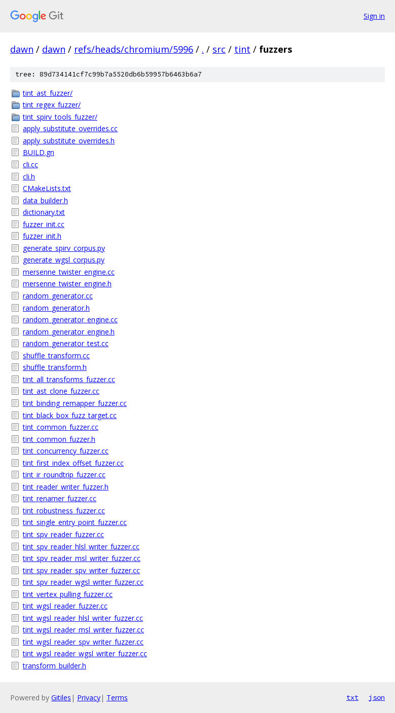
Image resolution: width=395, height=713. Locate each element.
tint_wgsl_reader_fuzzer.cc (65, 606)
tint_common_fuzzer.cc (60, 427)
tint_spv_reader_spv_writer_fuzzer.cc (81, 570)
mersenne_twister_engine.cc (69, 272)
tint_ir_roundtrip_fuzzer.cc (64, 474)
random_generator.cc (58, 296)
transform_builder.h (54, 665)
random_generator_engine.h (69, 331)
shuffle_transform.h (55, 367)
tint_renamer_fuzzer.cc (59, 498)
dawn (21, 49)
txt (352, 697)
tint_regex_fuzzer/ (52, 104)
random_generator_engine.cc (70, 319)
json (377, 697)
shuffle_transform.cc (56, 355)
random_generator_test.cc (66, 343)
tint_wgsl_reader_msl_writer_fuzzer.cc (83, 629)
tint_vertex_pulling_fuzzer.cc (68, 594)
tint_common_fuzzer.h (59, 439)
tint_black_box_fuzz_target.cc (70, 415)
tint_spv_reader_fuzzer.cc (63, 534)
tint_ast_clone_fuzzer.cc (61, 391)
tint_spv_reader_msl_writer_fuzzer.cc (81, 558)
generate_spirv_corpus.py (64, 248)
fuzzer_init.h (42, 236)
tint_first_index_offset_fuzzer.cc (73, 463)
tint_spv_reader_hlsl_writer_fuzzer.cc (81, 546)
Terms (117, 697)
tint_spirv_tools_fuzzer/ (60, 117)
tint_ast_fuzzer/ (48, 93)
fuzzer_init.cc (43, 224)
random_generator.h (56, 308)
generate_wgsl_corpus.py (63, 260)
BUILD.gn (38, 152)
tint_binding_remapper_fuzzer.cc (75, 403)
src (219, 49)
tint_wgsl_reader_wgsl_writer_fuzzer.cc (85, 653)
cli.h (29, 176)
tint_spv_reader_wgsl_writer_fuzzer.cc (83, 582)
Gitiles (61, 697)
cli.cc (30, 164)
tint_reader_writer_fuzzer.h (66, 487)
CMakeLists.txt (47, 188)
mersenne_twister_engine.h (67, 283)
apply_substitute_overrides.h (69, 140)
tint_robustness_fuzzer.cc (64, 510)
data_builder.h (45, 200)
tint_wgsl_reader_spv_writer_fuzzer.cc (83, 642)
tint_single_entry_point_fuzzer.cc (75, 522)
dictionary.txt (44, 212)
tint (242, 49)
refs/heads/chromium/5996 (133, 49)
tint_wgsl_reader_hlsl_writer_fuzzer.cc (83, 618)
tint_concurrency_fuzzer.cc (66, 451)
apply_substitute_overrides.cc (70, 128)
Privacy (88, 697)
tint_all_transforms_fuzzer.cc (69, 379)
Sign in (374, 16)
